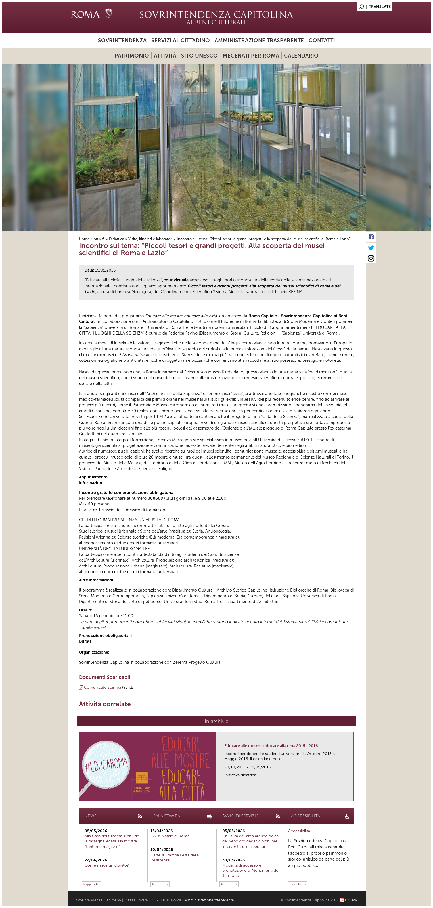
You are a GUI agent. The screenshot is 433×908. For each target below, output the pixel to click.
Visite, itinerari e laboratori (150, 239)
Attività (165, 55)
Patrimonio (131, 55)
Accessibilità (299, 831)
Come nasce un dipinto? (107, 865)
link (350, 794)
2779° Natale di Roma (169, 836)
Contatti (322, 40)
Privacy (351, 900)
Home (84, 239)
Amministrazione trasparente (259, 40)
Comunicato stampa (102, 687)
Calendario (301, 55)
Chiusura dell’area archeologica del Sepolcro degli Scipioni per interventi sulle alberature (250, 841)
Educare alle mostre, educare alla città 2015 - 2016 (271, 745)
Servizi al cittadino (180, 40)
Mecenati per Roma (251, 55)
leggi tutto (91, 884)
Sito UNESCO (199, 55)
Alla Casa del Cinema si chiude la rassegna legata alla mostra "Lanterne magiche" (112, 841)
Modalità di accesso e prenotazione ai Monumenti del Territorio (250, 870)
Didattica (116, 239)
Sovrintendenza (122, 40)
